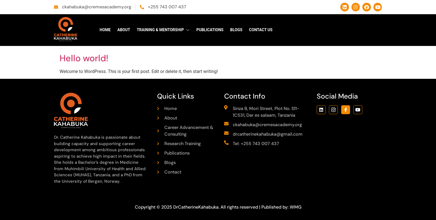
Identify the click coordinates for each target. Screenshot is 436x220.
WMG (295, 207)
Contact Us (260, 30)
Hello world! (84, 58)
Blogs (236, 30)
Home (105, 30)
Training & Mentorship (163, 30)
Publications (210, 30)
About (123, 30)
